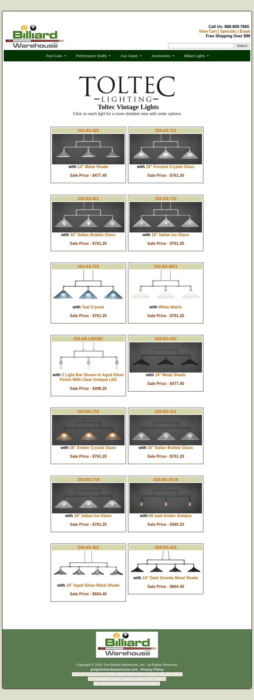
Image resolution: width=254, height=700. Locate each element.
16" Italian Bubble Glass (93, 235)
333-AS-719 (165, 199)
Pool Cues (54, 56)
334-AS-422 (88, 547)
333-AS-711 (165, 130)
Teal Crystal (93, 307)
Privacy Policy (152, 669)
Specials (228, 31)
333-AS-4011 (165, 266)
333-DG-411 (166, 411)
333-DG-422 (166, 339)
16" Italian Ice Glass (170, 235)
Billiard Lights (194, 56)
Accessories (161, 56)
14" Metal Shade (93, 167)
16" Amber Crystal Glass (93, 448)
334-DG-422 (166, 547)
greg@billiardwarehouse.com (114, 669)
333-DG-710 (88, 411)
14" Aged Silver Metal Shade (93, 585)
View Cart (208, 31)
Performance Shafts (91, 56)
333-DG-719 (88, 479)
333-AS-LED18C (88, 339)
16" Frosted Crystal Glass (170, 167)
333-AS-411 (88, 199)
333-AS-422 (88, 130)
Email (245, 31)
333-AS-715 (88, 266)
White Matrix (170, 307)
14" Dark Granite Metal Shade (170, 578)
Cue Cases (129, 56)
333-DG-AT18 (165, 479)
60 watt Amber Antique (170, 516)
